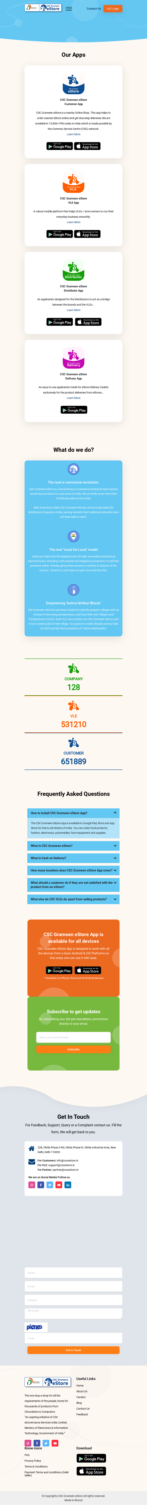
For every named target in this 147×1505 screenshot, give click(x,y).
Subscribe (74, 1049)
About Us (81, 1391)
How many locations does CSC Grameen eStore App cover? (71, 870)
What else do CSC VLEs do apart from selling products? (69, 899)
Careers (81, 1397)
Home (79, 1385)
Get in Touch (73, 1350)
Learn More (73, 134)
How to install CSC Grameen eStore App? (59, 813)
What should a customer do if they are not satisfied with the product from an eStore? (72, 885)
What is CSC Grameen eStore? (52, 846)
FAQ (27, 1455)
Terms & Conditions (36, 1466)
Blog (79, 1402)
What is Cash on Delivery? (48, 858)
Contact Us (94, 8)
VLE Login (113, 8)
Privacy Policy (33, 1460)
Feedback (82, 1414)
